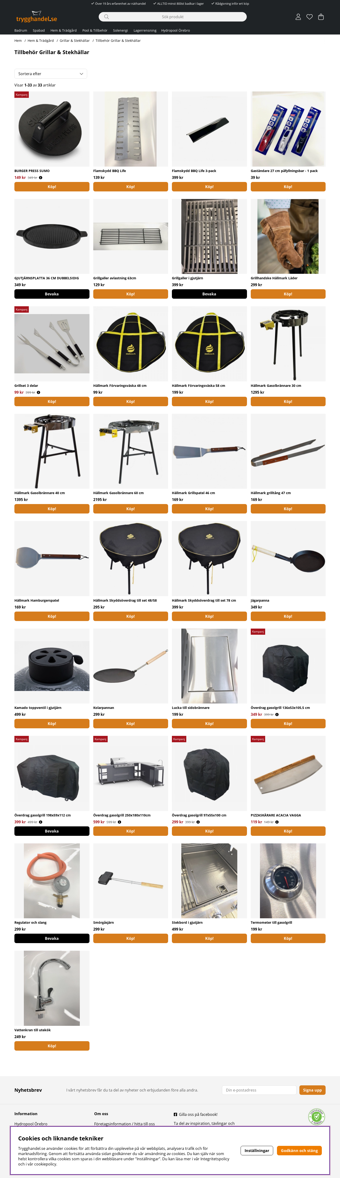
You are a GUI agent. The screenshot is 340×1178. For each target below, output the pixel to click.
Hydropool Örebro (175, 30)
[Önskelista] (309, 17)
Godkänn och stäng (299, 1150)
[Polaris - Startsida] (36, 16)
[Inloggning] (298, 17)
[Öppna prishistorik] (40, 177)
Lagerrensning (145, 30)
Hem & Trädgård (64, 30)
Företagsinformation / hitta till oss (124, 1123)
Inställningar (257, 1150)
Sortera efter (29, 73)
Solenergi (120, 30)
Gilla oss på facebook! (198, 1114)
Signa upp (312, 1090)
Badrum (20, 30)
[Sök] (173, 17)
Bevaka (52, 294)
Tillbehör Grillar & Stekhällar (118, 40)
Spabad (39, 30)
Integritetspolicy (214, 1158)
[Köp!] (51, 186)
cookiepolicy (45, 1164)
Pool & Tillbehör (94, 30)
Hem (18, 40)
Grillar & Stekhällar (75, 40)
